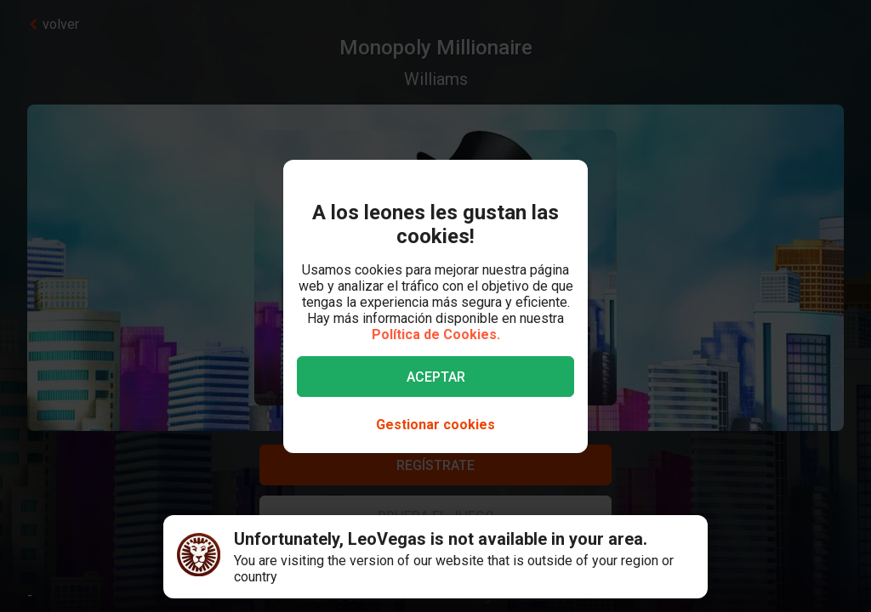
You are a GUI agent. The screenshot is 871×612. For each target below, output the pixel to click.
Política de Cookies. (436, 334)
